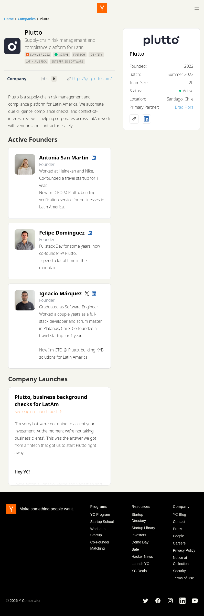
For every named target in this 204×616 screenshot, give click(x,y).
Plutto (137, 53)
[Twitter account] (87, 293)
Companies (27, 18)
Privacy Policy (184, 550)
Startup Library (143, 528)
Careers (179, 543)
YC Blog (179, 514)
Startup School (102, 522)
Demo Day (140, 542)
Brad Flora (184, 107)
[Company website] (134, 119)
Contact (179, 522)
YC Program (100, 514)
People (178, 536)
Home (9, 18)
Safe (135, 549)
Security (179, 571)
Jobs (44, 79)
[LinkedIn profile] (94, 158)
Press (177, 529)
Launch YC (140, 564)
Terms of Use (183, 578)
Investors (139, 535)
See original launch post (39, 411)
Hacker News (142, 556)
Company (16, 79)
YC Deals (139, 571)
